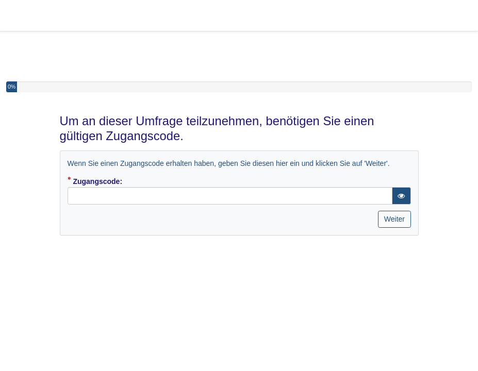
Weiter (394, 219)
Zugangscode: (111, 180)
